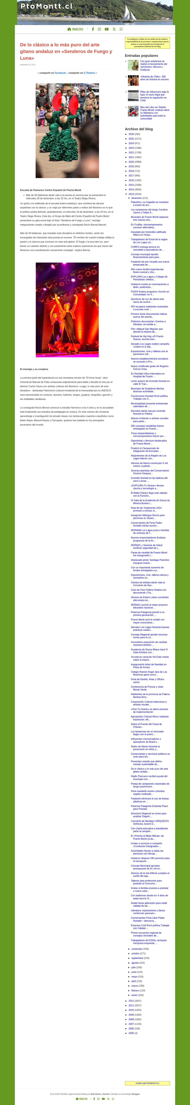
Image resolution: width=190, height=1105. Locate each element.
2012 (131, 1001)
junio (134, 972)
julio (134, 967)
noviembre (137, 949)
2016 (131, 180)
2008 (131, 1019)
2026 (131, 134)
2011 (131, 1005)
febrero (136, 990)
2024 (131, 143)
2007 (131, 1024)
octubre (136, 953)
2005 (131, 1033)
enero (135, 995)
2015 (131, 185)
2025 (131, 138)
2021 (131, 157)
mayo (135, 976)
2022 (131, 152)
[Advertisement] (147, 1058)
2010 (131, 1010)
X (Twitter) (89, 73)
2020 (131, 162)
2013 (131, 194)
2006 (131, 1028)
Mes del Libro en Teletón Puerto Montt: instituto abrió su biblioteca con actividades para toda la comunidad (154, 113)
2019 (131, 166)
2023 (131, 148)
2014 (131, 189)
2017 (131, 175)
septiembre (138, 958)
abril (134, 981)
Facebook (60, 73)
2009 (131, 1015)
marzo (135, 986)
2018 (131, 171)
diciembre (137, 198)
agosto (135, 963)
